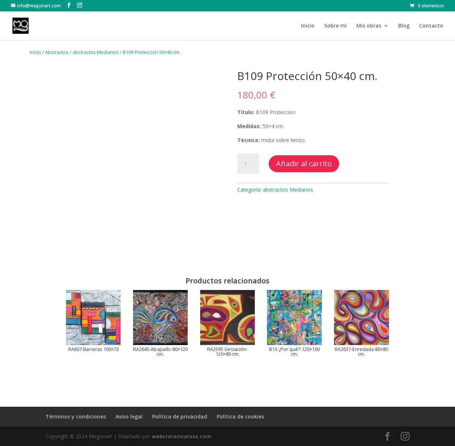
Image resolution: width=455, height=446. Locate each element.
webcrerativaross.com (181, 436)
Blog (404, 26)
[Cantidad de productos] (248, 163)
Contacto (431, 26)
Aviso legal (129, 416)
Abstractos (57, 52)
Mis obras (368, 26)
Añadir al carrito (304, 163)
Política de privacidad (179, 416)
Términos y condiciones (75, 416)
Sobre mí (335, 26)
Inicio (308, 26)
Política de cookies (240, 416)
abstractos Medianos (96, 52)
